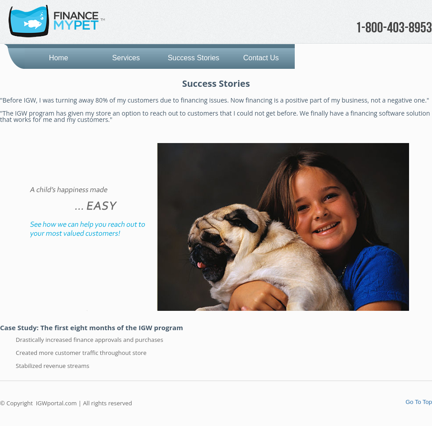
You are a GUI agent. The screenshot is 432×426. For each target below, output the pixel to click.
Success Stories (194, 58)
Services (126, 58)
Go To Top (418, 402)
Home (58, 58)
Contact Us (261, 58)
